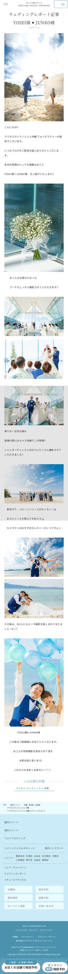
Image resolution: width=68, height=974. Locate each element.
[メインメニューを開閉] (5, 4)
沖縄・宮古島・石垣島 (32, 805)
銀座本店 (20, 856)
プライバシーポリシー (47, 936)
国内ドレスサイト (54, 848)
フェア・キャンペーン (15, 867)
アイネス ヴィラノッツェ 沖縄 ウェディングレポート (26, 811)
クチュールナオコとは (15, 879)
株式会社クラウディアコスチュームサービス (34, 940)
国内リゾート (15, 805)
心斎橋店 (20, 860)
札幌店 (29, 856)
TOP (4, 805)
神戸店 (29, 860)
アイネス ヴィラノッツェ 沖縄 (32, 788)
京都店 (55, 856)
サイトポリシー (27, 936)
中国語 (15, 936)
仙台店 (37, 856)
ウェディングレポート (15, 873)
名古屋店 (46, 856)
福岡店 (45, 860)
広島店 (37, 860)
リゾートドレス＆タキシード (19, 848)
